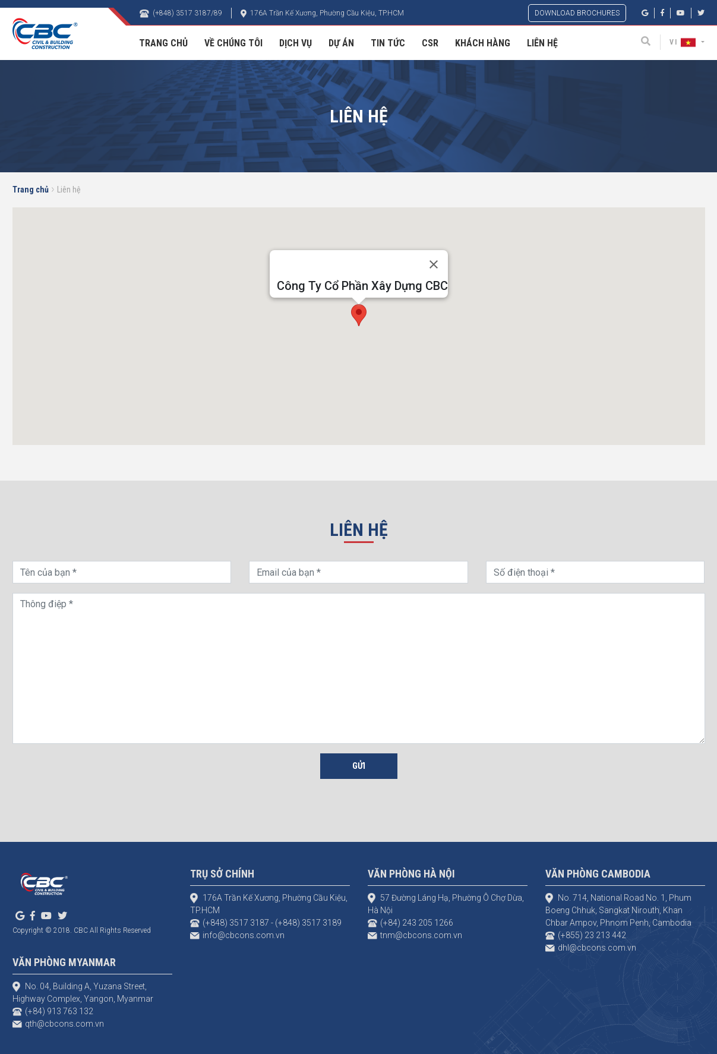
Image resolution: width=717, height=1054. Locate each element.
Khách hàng (482, 43)
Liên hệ (542, 43)
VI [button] (684, 42)
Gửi (358, 765)
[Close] (433, 264)
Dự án (341, 43)
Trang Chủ (163, 43)
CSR (430, 43)
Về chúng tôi (233, 43)
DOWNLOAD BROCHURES (577, 13)
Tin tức (388, 43)
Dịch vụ (295, 43)
